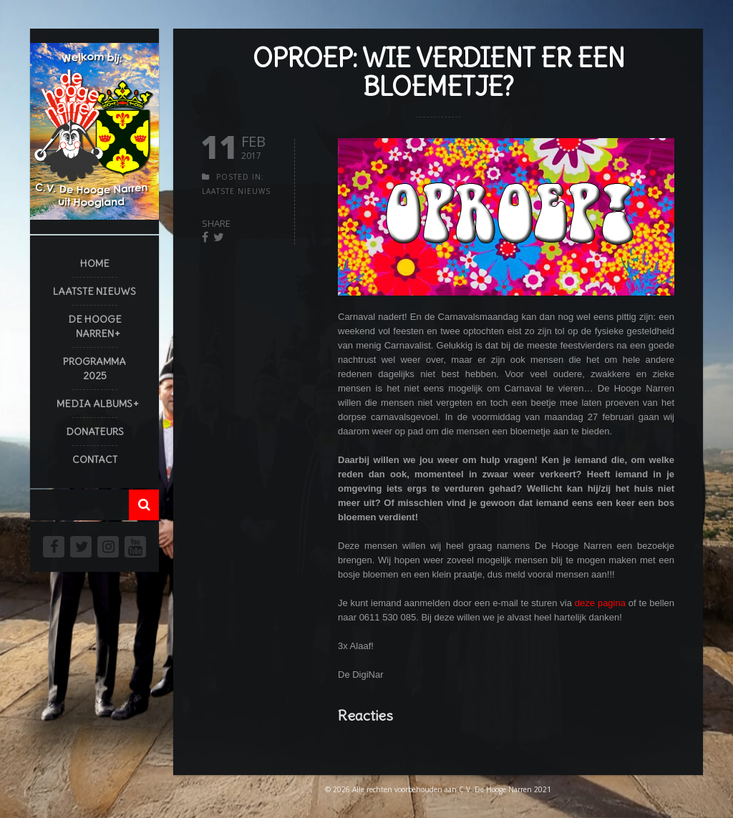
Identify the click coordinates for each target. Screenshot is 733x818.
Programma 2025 (94, 368)
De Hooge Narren (95, 326)
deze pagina (600, 603)
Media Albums (94, 403)
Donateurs (95, 431)
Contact (94, 459)
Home (95, 263)
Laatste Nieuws (94, 291)
